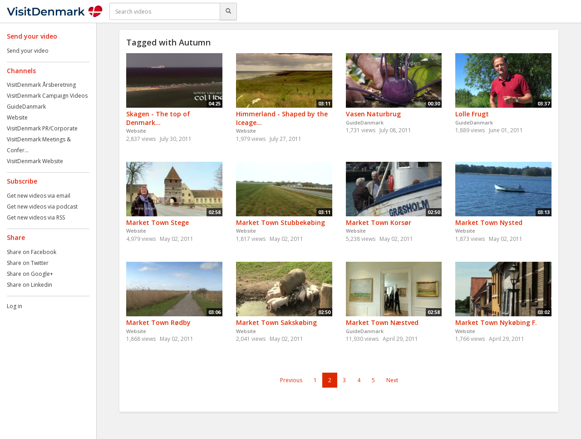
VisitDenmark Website (35, 161)
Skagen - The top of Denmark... (158, 118)
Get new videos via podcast (42, 206)
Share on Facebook (31, 252)
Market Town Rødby (158, 322)
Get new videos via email (38, 196)
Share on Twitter (28, 263)
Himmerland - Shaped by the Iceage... (282, 118)
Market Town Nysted (488, 222)
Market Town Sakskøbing (276, 322)
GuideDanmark (26, 106)
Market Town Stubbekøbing (280, 222)
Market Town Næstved (382, 322)
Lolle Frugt (472, 114)
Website (17, 117)
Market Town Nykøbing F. (496, 322)
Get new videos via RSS (36, 217)
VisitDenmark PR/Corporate (42, 128)
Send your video (28, 51)
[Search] (228, 11)
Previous (291, 380)
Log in (14, 306)
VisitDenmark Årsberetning (41, 85)
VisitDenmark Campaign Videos (47, 96)
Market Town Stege (157, 222)
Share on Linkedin (29, 285)
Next (392, 380)
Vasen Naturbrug (373, 114)
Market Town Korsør (378, 222)
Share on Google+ (30, 274)
